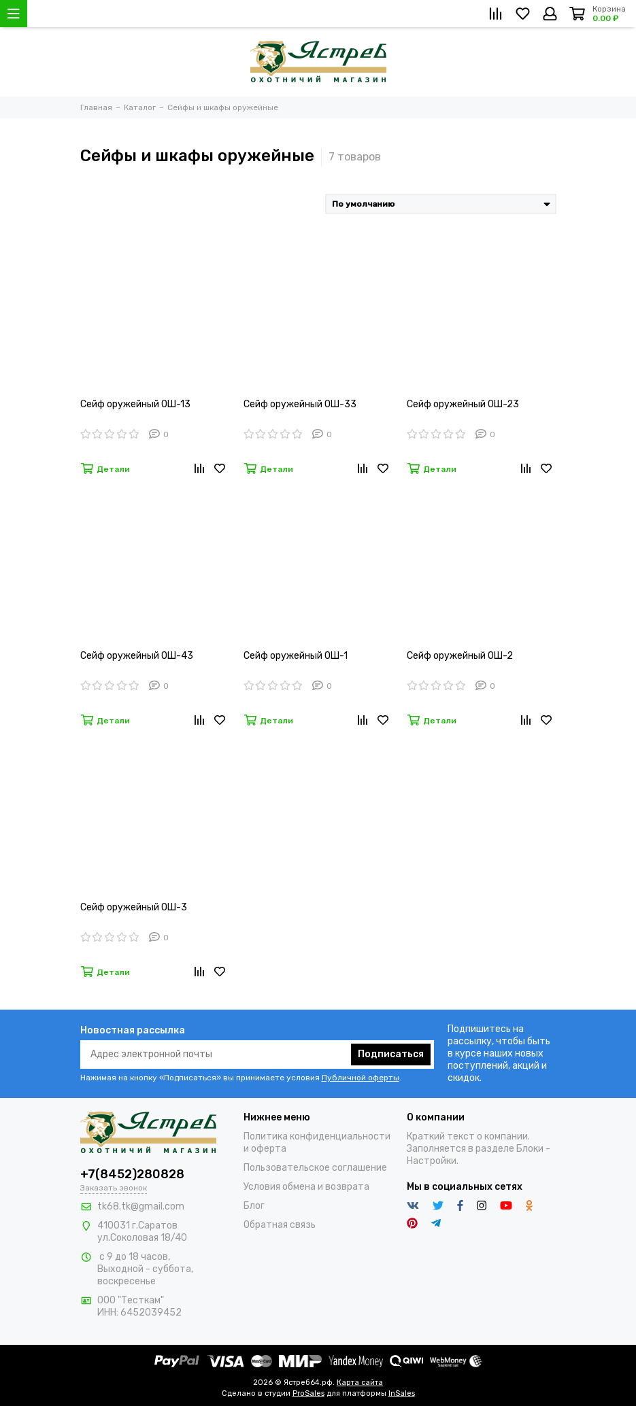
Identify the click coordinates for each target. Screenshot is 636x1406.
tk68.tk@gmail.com (140, 1206)
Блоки (529, 1148)
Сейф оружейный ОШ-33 (300, 404)
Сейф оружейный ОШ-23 (463, 404)
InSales (401, 1393)
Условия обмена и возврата (306, 1187)
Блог (254, 1206)
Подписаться (391, 1054)
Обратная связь (280, 1225)
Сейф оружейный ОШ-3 (133, 907)
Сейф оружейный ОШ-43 (136, 656)
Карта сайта (360, 1382)
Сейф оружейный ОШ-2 (460, 656)
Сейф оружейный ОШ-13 (135, 404)
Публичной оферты (360, 1077)
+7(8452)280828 (132, 1174)
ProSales (308, 1393)
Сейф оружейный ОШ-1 (296, 656)
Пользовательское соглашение (315, 1167)
